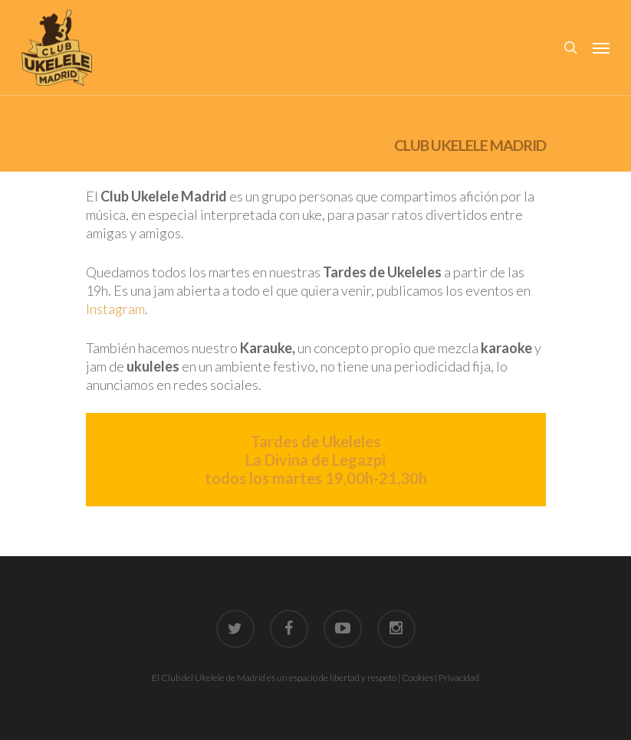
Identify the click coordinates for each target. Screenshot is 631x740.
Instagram (115, 308)
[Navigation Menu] (601, 47)
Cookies (417, 677)
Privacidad (459, 677)
